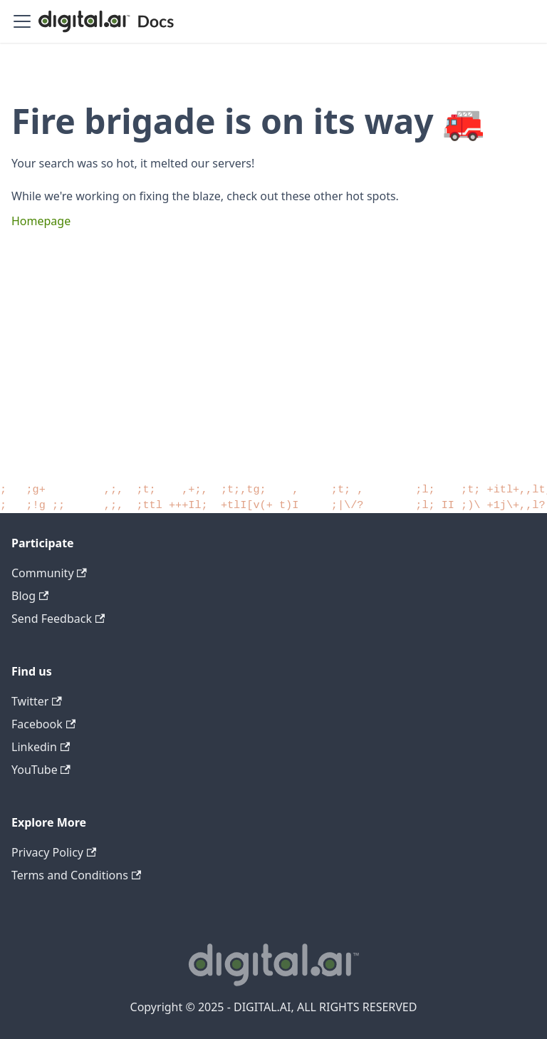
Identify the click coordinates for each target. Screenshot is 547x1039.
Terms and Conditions (76, 875)
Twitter (36, 701)
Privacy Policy (53, 852)
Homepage (41, 221)
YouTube (41, 769)
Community (49, 573)
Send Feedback (58, 618)
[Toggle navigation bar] (22, 21)
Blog (29, 596)
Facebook (43, 724)
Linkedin (40, 747)
